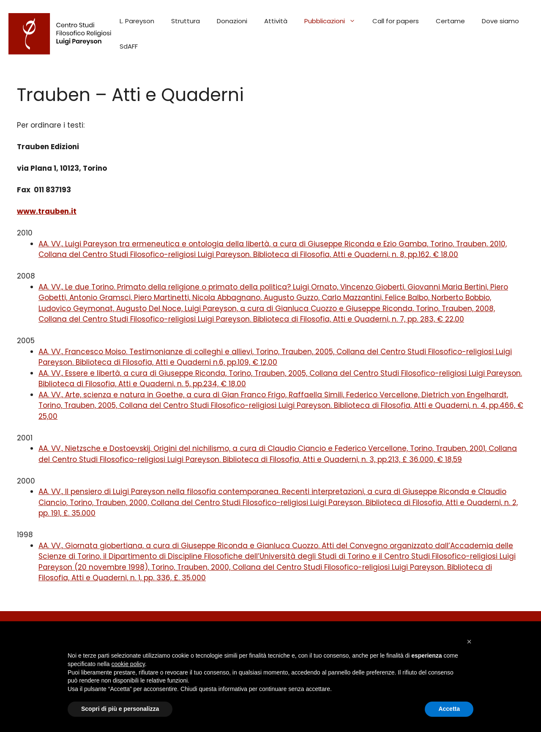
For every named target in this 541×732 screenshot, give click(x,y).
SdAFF (129, 46)
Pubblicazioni (334, 21)
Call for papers (395, 20)
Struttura (185, 20)
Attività (275, 20)
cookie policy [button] (128, 664)
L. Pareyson (137, 20)
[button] (469, 641)
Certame (450, 20)
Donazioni (232, 20)
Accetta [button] (449, 708)
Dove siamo (500, 20)
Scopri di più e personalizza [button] (120, 708)
